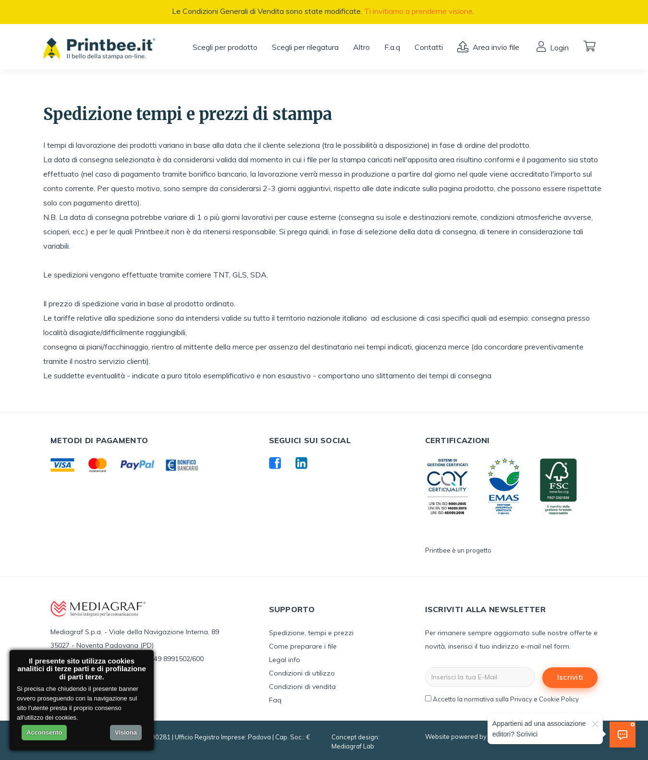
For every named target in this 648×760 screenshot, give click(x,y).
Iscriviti (570, 677)
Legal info (284, 659)
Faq (275, 700)
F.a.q (392, 47)
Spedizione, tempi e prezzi (311, 632)
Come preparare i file (303, 646)
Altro (361, 47)
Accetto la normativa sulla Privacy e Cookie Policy (506, 699)
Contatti (429, 47)
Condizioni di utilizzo (302, 673)
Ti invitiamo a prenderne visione (418, 11)
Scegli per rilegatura (305, 47)
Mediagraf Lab (352, 746)
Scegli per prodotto (225, 47)
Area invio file (495, 47)
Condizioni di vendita (302, 686)
